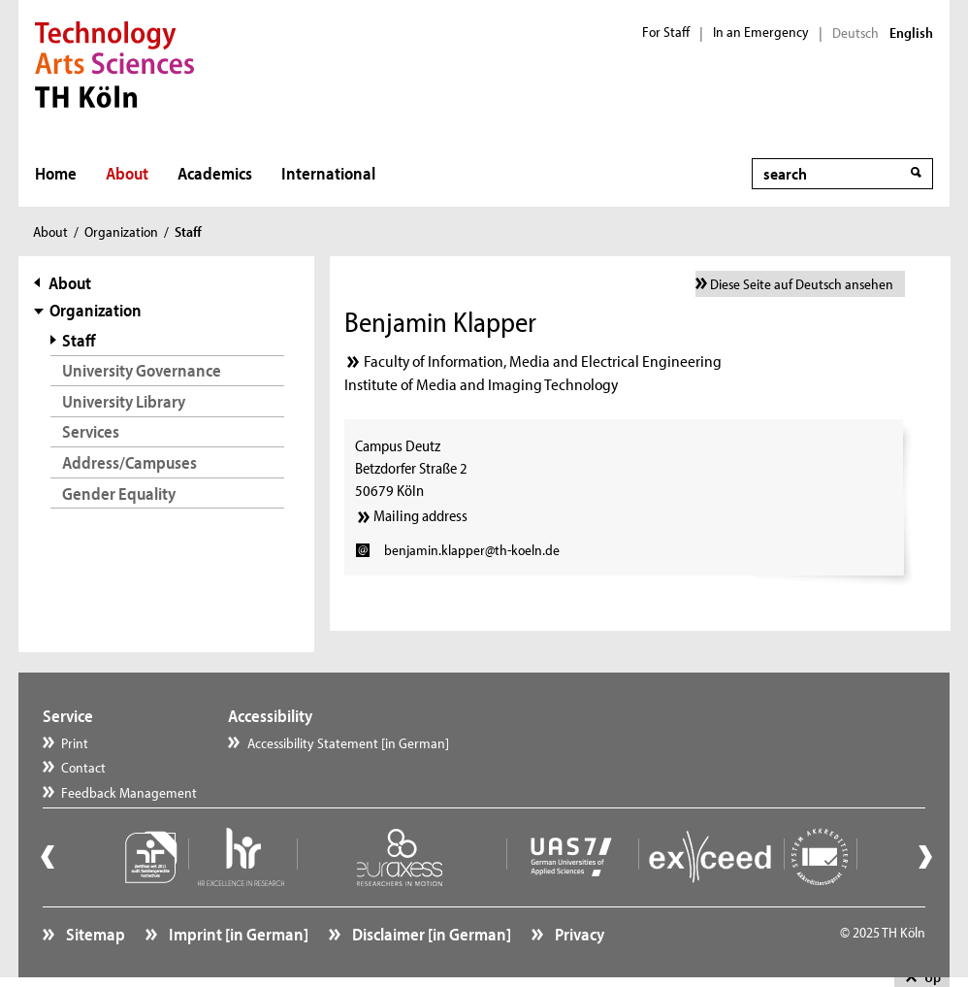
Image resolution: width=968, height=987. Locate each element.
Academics (214, 173)
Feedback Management (129, 792)
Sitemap (94, 934)
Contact (83, 767)
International (328, 173)
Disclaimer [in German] (430, 934)
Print (74, 743)
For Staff (666, 32)
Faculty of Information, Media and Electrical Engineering (543, 360)
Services (90, 431)
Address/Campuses (129, 462)
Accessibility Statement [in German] (348, 743)
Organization (121, 231)
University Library (123, 401)
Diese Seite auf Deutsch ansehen (801, 284)
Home (56, 173)
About (127, 173)
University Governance (141, 370)
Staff (79, 340)
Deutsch (855, 33)
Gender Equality (119, 493)
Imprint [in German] (237, 934)
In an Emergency (761, 32)
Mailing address (420, 515)
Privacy (578, 934)
